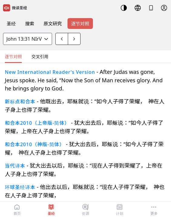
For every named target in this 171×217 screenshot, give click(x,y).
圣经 (11, 23)
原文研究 (53, 23)
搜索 (29, 23)
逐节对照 (80, 23)
